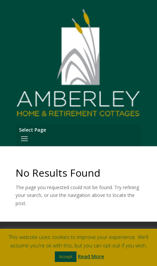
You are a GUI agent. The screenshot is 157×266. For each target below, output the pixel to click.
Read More (91, 256)
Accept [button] (65, 256)
